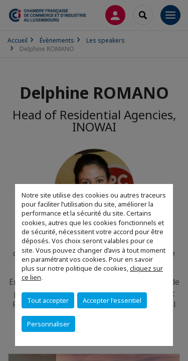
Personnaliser (48, 323)
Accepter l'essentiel (112, 300)
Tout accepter (48, 300)
